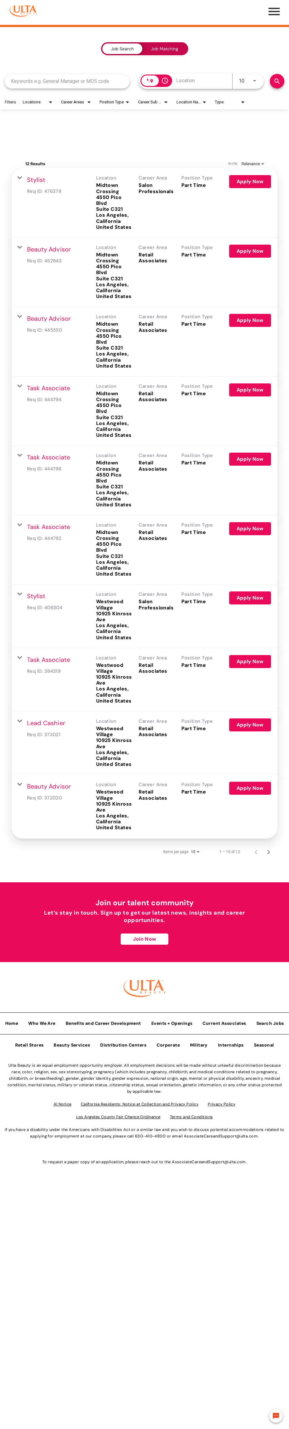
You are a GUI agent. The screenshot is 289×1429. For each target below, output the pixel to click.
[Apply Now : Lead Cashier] (251, 689)
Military (199, 1007)
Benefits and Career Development (103, 985)
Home (11, 985)
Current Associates (224, 985)
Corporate (168, 1007)
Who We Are (42, 985)
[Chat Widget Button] (276, 1416)
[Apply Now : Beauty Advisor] (251, 245)
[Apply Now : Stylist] (251, 181)
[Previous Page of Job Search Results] (257, 816)
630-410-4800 (150, 1098)
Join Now (144, 903)
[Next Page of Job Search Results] (269, 816)
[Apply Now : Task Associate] (251, 371)
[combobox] (67, 81)
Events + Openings (172, 985)
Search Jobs (270, 985)
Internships (231, 1007)
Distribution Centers (123, 1007)
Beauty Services (72, 1007)
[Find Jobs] (277, 81)
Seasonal (264, 1007)
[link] (144, 200)
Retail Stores (29, 1007)
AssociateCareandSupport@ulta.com (221, 1098)
